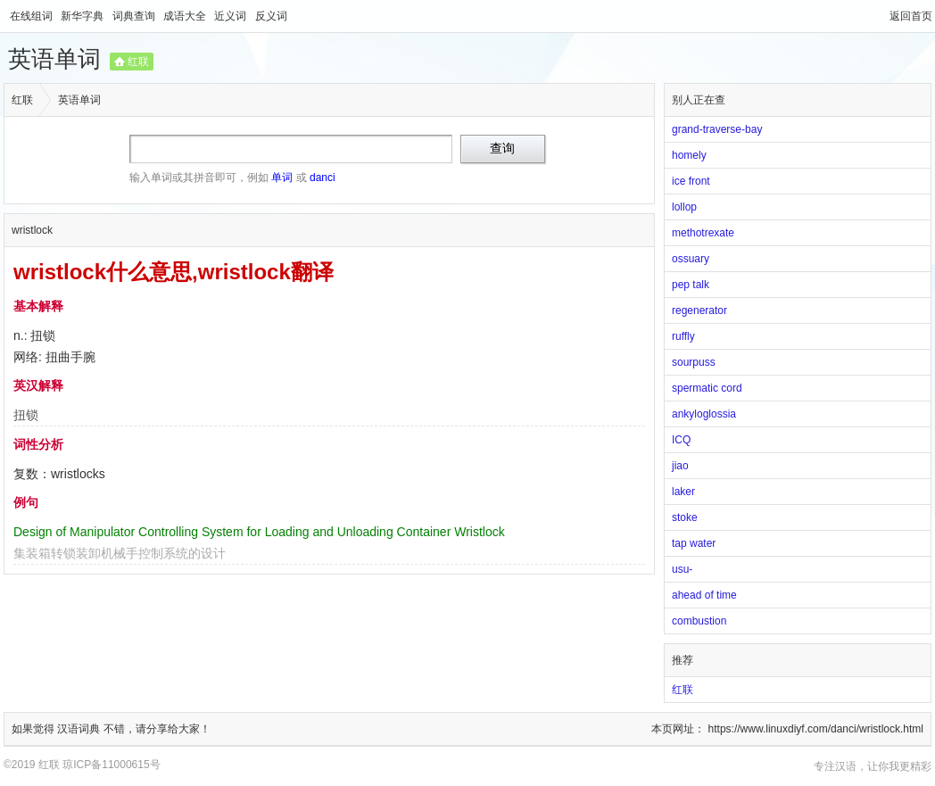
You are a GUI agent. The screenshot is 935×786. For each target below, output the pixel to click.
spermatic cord (707, 388)
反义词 (271, 16)
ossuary (690, 258)
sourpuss (694, 362)
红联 (138, 61)
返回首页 (910, 16)
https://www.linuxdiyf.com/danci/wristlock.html (815, 729)
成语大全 (186, 16)
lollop (684, 207)
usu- (682, 569)
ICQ (681, 440)
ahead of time (704, 595)
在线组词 (32, 16)
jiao (680, 465)
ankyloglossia (704, 414)
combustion (699, 621)
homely (689, 155)
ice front (691, 181)
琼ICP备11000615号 (111, 764)
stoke (685, 517)
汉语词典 (80, 729)
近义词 (231, 16)
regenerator (699, 310)
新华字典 (83, 16)
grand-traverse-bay (717, 129)
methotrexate (703, 233)
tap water (694, 543)
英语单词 (54, 59)
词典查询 (135, 16)
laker (683, 491)
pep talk (690, 284)
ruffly (683, 336)
